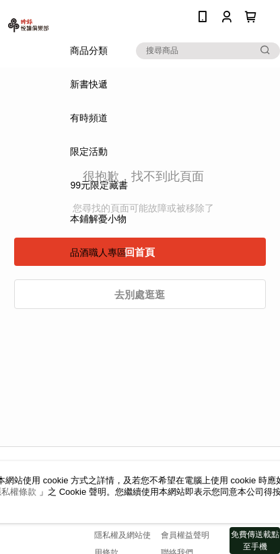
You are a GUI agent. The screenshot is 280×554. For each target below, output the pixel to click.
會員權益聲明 (185, 535)
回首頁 (140, 252)
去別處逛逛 (139, 294)
